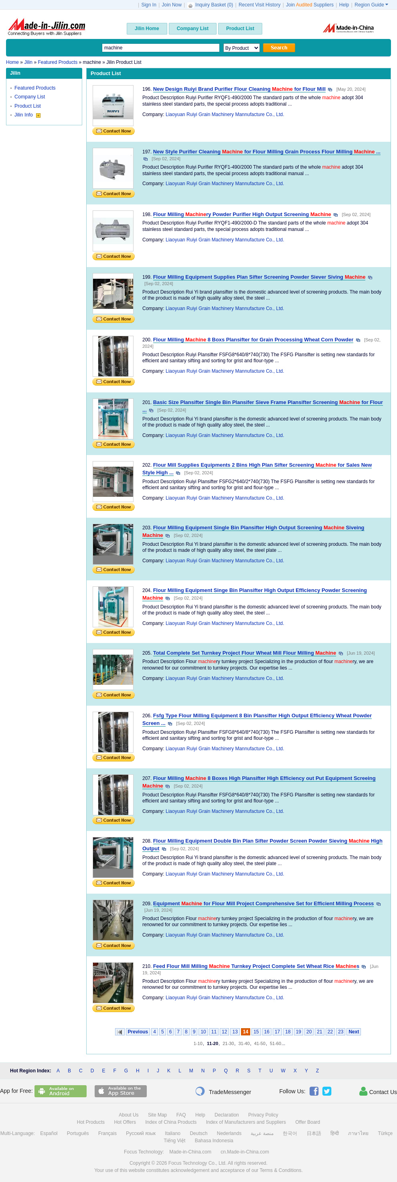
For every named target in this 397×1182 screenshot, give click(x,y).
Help (344, 5)
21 (319, 1032)
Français (107, 1133)
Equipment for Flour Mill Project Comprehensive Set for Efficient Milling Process (263, 903)
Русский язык (141, 1133)
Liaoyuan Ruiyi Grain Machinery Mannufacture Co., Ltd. (225, 114)
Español (48, 1133)
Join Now (172, 5)
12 (224, 1032)
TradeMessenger (223, 1091)
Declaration (227, 1115)
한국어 (290, 1133)
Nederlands (229, 1133)
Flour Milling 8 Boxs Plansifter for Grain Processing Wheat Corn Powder (253, 340)
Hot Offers (125, 1122)
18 (287, 1032)
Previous (138, 1032)
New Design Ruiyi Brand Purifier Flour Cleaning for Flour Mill (239, 89)
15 (256, 1032)
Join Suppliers (310, 5)
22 (330, 1032)
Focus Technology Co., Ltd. (197, 1163)
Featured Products (35, 88)
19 (298, 1032)
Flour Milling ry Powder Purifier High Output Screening (242, 214)
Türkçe (385, 1133)
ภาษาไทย (358, 1133)
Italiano (172, 1133)
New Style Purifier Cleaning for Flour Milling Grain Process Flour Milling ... (267, 152)
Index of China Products (170, 1122)
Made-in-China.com (190, 1152)
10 (203, 1032)
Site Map (157, 1115)
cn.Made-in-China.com (245, 1152)
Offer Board (307, 1122)
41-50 (259, 1043)
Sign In (148, 5)
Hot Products (91, 1122)
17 (277, 1032)
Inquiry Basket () (211, 5)
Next (353, 1032)
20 (309, 1032)
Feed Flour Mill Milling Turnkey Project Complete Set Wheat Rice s (256, 966)
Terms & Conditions (280, 1170)
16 (266, 1032)
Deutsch (198, 1133)
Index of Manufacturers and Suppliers (246, 1122)
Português (78, 1133)
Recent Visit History (259, 5)
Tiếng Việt (174, 1140)
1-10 (198, 1043)
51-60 (275, 1043)
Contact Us (378, 1091)
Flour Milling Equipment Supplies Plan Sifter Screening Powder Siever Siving (259, 277)
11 (214, 1032)
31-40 (243, 1043)
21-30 (228, 1043)
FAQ (181, 1115)
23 (340, 1032)
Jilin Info (27, 115)
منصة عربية (262, 1133)
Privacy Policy (263, 1115)
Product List (27, 106)
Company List (29, 97)
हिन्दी (334, 1133)
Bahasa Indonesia (214, 1140)
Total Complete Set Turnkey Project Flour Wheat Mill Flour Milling (244, 653)
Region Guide (371, 5)
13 (234, 1032)
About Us (128, 1115)
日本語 (314, 1133)
